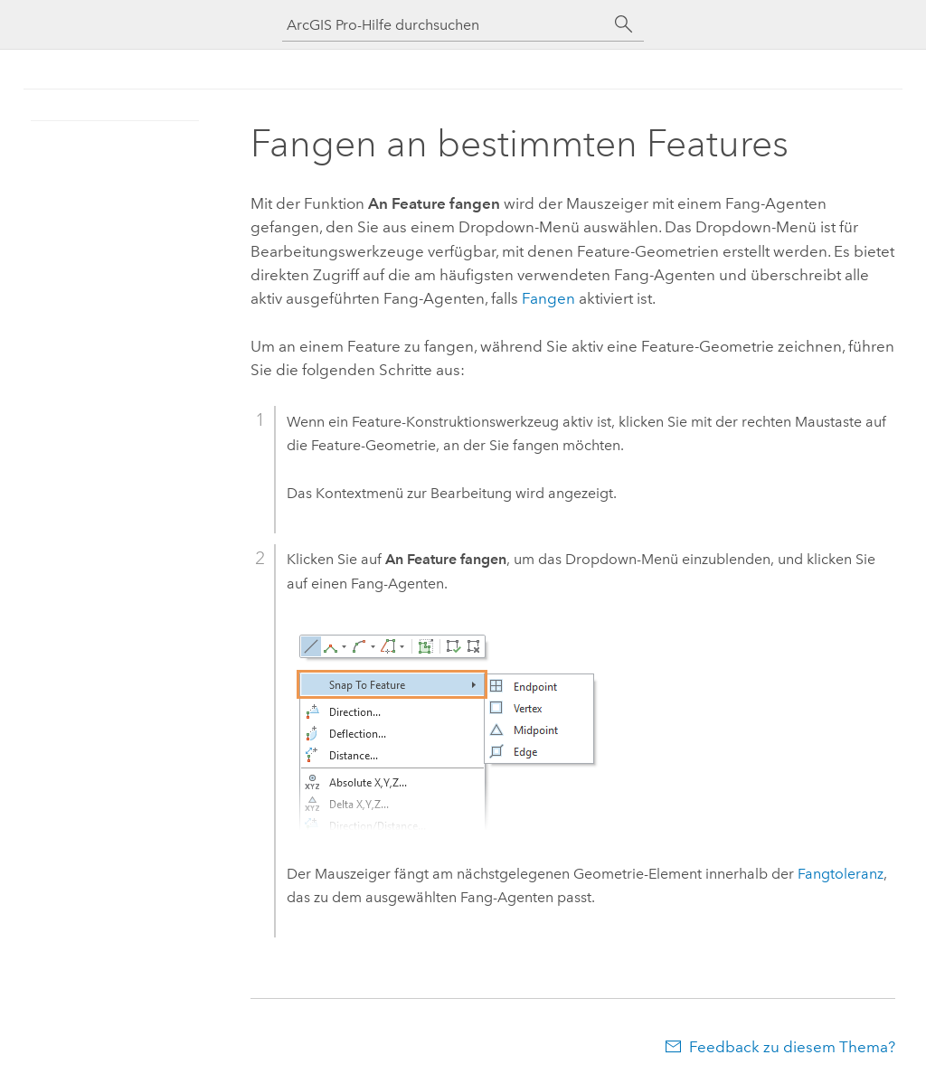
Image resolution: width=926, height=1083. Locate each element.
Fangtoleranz (840, 873)
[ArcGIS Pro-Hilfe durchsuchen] (445, 25)
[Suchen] (624, 24)
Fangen (548, 298)
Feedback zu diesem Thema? (792, 1047)
